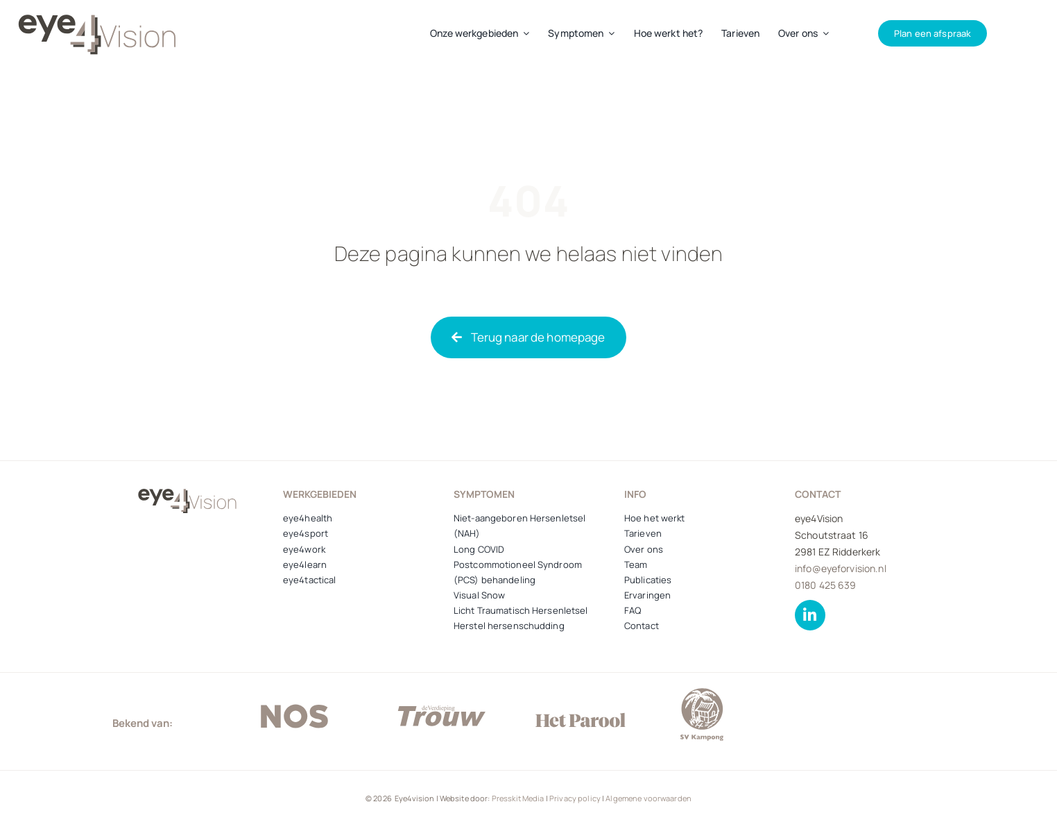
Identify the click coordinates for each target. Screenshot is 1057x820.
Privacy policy (575, 798)
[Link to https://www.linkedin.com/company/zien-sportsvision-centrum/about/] (810, 615)
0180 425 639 (826, 585)
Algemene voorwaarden (648, 798)
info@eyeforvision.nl (840, 568)
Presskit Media (518, 798)
